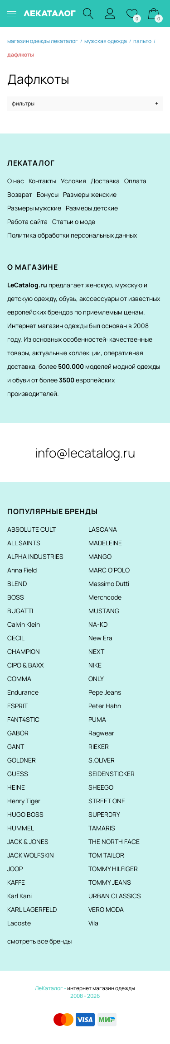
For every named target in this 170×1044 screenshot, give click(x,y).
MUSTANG (103, 610)
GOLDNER (21, 760)
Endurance (23, 692)
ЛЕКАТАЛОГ (50, 13)
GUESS (17, 773)
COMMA (19, 678)
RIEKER (98, 746)
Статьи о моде (73, 221)
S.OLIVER (101, 760)
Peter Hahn (104, 705)
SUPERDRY (104, 814)
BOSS (15, 597)
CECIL (15, 638)
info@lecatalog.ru (85, 452)
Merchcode (104, 597)
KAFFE (16, 882)
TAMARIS (101, 828)
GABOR (18, 733)
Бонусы (47, 194)
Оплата (135, 180)
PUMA (97, 719)
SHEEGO (100, 787)
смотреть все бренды (39, 941)
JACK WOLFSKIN (30, 855)
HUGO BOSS (25, 814)
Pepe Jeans (104, 692)
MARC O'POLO (109, 570)
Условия (73, 180)
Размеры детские (92, 208)
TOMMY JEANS (109, 882)
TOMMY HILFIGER (113, 868)
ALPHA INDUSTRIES (35, 556)
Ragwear (101, 733)
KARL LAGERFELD (32, 909)
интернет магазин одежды (101, 988)
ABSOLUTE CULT (31, 529)
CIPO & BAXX (25, 665)
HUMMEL (20, 828)
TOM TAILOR (106, 855)
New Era (100, 638)
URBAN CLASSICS (114, 895)
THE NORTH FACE (114, 841)
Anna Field (22, 570)
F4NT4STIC (23, 719)
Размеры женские (90, 194)
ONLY (96, 678)
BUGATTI (20, 610)
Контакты (42, 180)
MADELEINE (105, 543)
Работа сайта (27, 221)
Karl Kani (19, 895)
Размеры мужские (34, 208)
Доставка (105, 180)
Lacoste (19, 923)
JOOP (15, 868)
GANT (15, 746)
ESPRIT (17, 705)
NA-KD (97, 624)
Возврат (19, 194)
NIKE (95, 665)
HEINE (16, 787)
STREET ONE (106, 800)
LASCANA (102, 529)
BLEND (17, 583)
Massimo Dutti (108, 583)
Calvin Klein (23, 624)
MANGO (100, 556)
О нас (15, 180)
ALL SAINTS (23, 543)
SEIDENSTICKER (111, 773)
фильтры (85, 103)
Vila (93, 923)
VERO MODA (106, 909)
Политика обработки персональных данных (72, 235)
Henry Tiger (23, 800)
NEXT (96, 651)
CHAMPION (23, 651)
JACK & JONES (28, 841)
